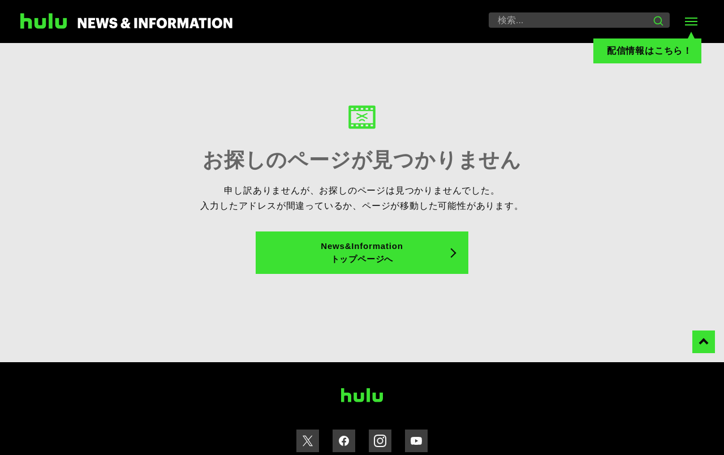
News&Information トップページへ (362, 252)
